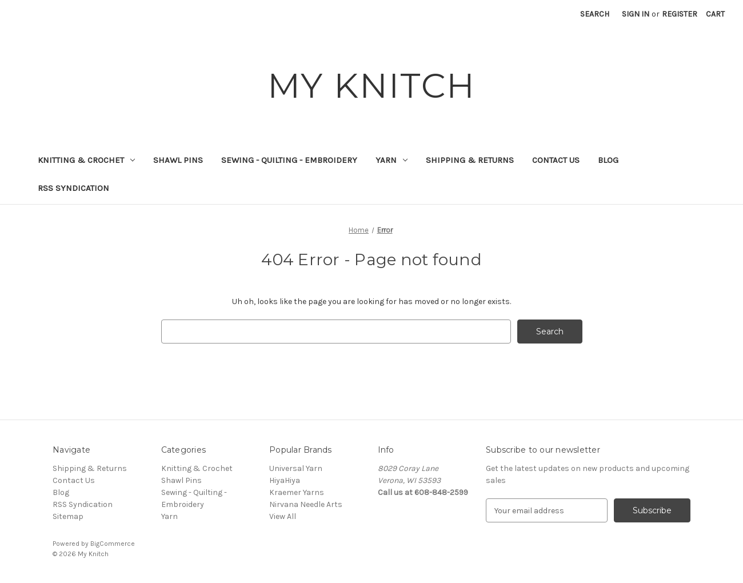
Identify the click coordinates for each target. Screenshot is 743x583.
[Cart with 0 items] (715, 14)
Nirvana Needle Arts (305, 504)
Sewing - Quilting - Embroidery (289, 160)
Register (679, 14)
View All (282, 516)
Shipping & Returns (470, 160)
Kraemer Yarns (296, 492)
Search (594, 14)
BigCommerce (112, 544)
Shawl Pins (178, 160)
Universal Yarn (295, 468)
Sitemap (68, 516)
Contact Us (556, 160)
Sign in (635, 14)
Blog (608, 160)
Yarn (392, 160)
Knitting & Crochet (86, 160)
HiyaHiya (284, 480)
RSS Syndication (73, 188)
